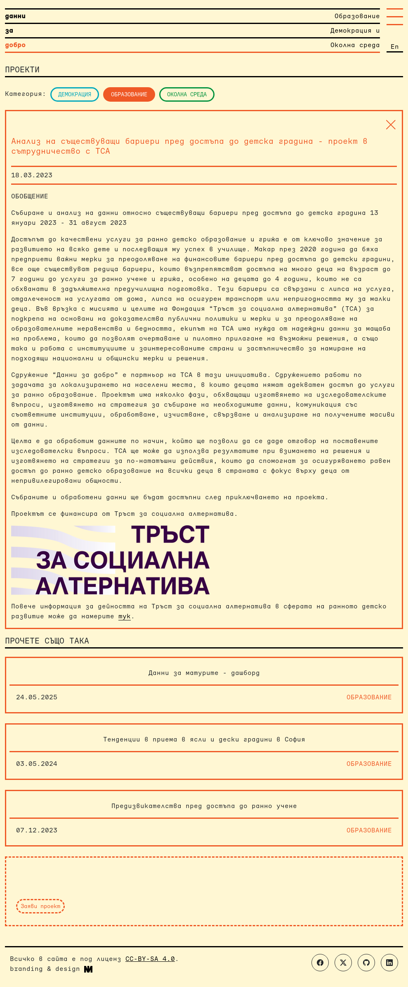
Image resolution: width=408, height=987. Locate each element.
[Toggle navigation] (395, 17)
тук (124, 616)
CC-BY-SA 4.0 (150, 958)
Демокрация (74, 94)
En (395, 46)
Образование (129, 94)
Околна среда (187, 94)
